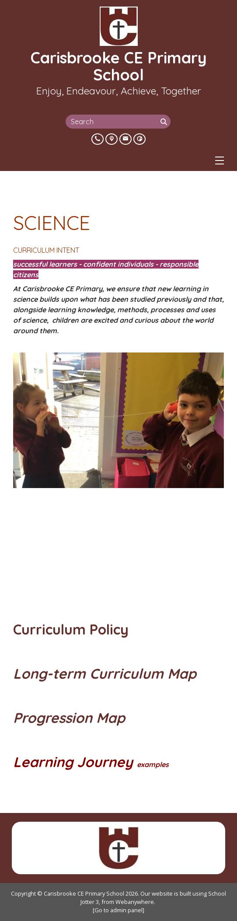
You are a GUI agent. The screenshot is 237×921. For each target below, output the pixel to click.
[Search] (164, 122)
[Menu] (219, 160)
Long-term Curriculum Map (106, 673)
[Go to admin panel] (118, 910)
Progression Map (69, 717)
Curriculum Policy (72, 629)
